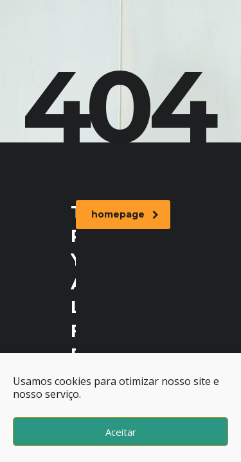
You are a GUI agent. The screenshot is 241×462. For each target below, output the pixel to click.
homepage (125, 214)
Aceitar (120, 431)
